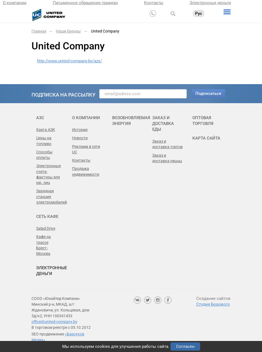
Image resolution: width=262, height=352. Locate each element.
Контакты (153, 2)
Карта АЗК (45, 129)
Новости (80, 138)
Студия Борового (213, 304)
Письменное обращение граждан (85, 2)
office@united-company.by (54, 321)
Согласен (185, 346)
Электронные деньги (210, 2)
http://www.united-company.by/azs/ (69, 60)
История (80, 129)
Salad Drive (45, 228)
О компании (15, 2)
